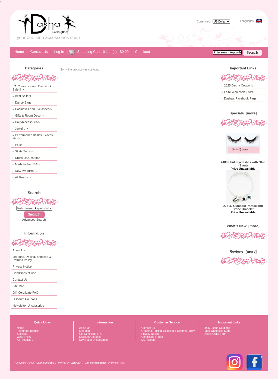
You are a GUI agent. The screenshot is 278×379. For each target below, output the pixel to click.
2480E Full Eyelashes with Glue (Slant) (243, 162)
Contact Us (39, 52)
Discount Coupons (24, 299)
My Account (148, 339)
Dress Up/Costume (26, 157)
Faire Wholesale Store (238, 92)
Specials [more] (243, 113)
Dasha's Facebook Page (239, 98)
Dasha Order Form (215, 333)
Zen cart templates (96, 362)
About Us (18, 250)
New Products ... (24, 170)
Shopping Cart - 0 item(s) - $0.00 (102, 52)
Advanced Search (34, 219)
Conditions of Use (24, 273)
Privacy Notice (21, 266)
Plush (17, 144)
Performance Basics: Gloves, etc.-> (32, 136)
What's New (24, 336)
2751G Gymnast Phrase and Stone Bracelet (243, 206)
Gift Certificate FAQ (25, 292)
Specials (22, 333)
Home (19, 52)
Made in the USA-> (26, 164)
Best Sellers (21, 96)
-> (31, 88)
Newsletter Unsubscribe (28, 305)
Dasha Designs (45, 362)
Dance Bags (21, 102)
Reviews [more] (243, 251)
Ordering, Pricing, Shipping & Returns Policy (31, 258)
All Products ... (23, 177)
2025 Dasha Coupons (237, 85)
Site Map (18, 286)
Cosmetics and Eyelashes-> (32, 109)
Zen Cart (76, 362)
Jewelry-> (20, 128)
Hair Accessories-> (26, 122)
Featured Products (28, 330)
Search (34, 193)
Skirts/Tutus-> (22, 151)
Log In (59, 52)
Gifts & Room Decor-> (28, 115)
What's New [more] (243, 226)
